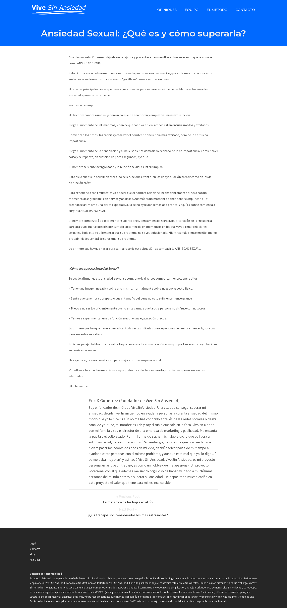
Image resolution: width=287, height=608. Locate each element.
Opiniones (167, 10)
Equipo (192, 10)
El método (217, 10)
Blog (32, 545)
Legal (33, 534)
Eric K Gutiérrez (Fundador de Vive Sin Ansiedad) (134, 400)
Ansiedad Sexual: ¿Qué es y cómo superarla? (143, 33)
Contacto (245, 10)
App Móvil (35, 550)
